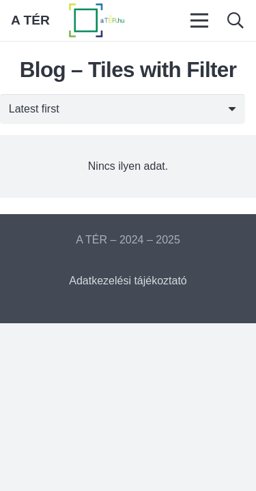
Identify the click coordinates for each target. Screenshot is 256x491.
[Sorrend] (122, 109)
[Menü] (200, 20)
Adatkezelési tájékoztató (128, 280)
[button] (235, 20)
